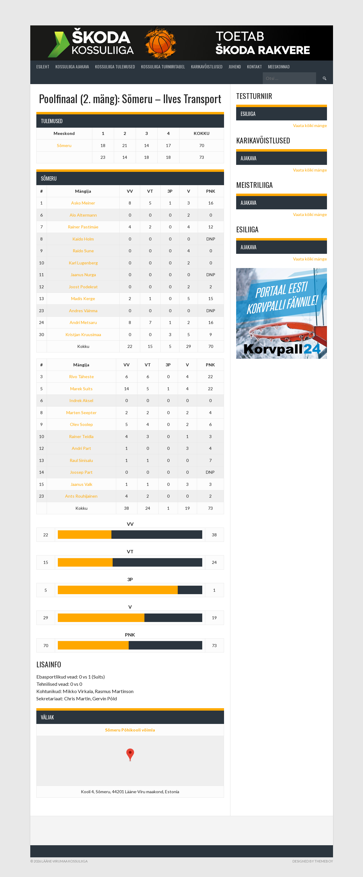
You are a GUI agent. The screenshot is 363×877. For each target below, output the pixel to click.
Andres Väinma (83, 310)
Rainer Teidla (81, 436)
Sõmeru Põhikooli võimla (130, 729)
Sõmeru (64, 145)
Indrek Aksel (81, 400)
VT (150, 191)
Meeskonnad (279, 66)
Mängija (83, 191)
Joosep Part (81, 472)
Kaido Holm (83, 238)
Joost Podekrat (83, 286)
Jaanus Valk (81, 484)
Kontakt (254, 66)
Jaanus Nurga (83, 274)
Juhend (235, 66)
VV (130, 191)
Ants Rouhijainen (81, 496)
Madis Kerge (83, 298)
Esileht (42, 66)
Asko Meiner (83, 202)
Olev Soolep (81, 424)
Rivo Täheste (81, 376)
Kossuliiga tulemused (115, 66)
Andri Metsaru (83, 322)
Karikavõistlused (207, 66)
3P (170, 191)
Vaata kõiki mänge (310, 125)
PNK (210, 191)
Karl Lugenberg (83, 262)
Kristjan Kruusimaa (83, 334)
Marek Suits (81, 388)
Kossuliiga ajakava (72, 66)
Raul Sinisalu (81, 460)
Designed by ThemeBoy (312, 861)
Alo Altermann (83, 215)
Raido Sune (83, 250)
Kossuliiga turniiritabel (163, 66)
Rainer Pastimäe (83, 226)
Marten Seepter (81, 412)
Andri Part (81, 448)
